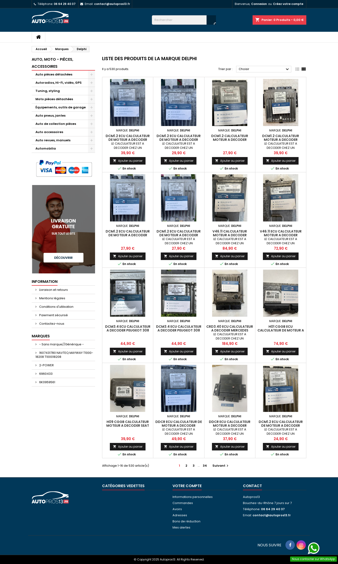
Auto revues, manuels (52, 140)
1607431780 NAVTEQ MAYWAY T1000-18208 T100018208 (64, 355)
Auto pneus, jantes (50, 115)
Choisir (264, 69)
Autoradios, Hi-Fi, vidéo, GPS (58, 82)
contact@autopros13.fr (112, 4)
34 (205, 465)
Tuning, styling (47, 91)
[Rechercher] (184, 20)
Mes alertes (181, 527)
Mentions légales (51, 298)
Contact (252, 486)
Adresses (180, 515)
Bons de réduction (186, 521)
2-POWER (46, 365)
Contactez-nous (51, 323)
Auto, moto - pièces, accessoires (52, 63)
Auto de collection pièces (55, 124)
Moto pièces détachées (54, 99)
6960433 (45, 373)
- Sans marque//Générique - (61, 344)
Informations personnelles (193, 497)
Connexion (259, 4)
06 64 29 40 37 (65, 4)
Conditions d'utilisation (55, 306)
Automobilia (45, 148)
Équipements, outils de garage (60, 107)
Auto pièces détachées (53, 74)
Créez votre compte (288, 4)
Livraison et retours (53, 290)
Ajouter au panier (127, 161)
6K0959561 (46, 382)
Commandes (183, 503)
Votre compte (187, 486)
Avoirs (177, 509)
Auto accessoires (49, 132)
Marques (41, 336)
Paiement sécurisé (53, 315)
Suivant (221, 465)
